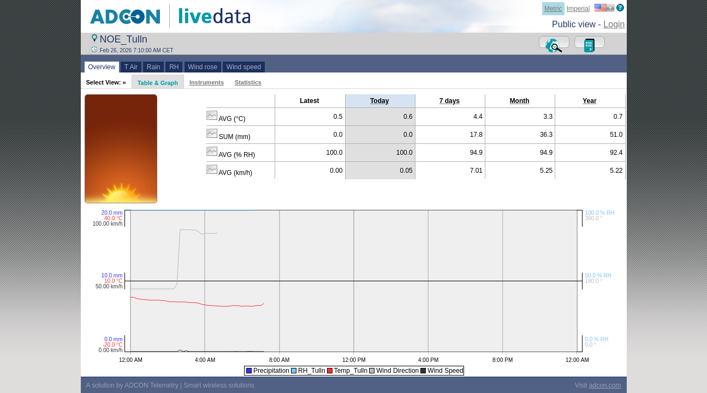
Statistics (248, 82)
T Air (131, 67)
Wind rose (203, 67)
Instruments (206, 82)
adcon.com (605, 385)
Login (614, 24)
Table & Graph (158, 83)
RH (173, 67)
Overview (102, 67)
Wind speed (244, 67)
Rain (153, 67)
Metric (553, 9)
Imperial (578, 9)
